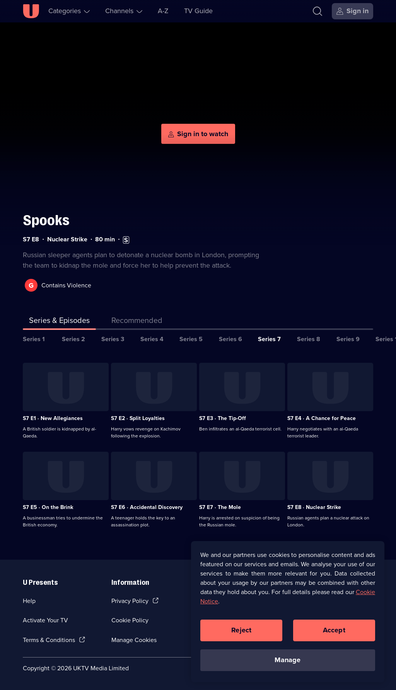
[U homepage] (31, 11)
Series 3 (112, 339)
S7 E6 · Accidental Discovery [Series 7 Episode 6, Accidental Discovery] (147, 507)
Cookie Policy (129, 620)
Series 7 (269, 339)
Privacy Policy (129, 600)
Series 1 (34, 339)
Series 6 (230, 339)
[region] (287, 612)
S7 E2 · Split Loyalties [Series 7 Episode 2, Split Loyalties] (138, 418)
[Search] (317, 11)
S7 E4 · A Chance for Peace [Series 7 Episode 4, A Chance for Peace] (321, 418)
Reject (241, 631)
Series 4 (152, 339)
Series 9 (348, 339)
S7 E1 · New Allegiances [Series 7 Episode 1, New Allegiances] (53, 418)
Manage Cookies (134, 639)
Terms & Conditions (49, 639)
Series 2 (73, 339)
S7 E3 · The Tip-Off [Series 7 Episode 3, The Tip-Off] (222, 418)
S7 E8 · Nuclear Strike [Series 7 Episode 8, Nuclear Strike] (314, 507)
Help (29, 600)
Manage (287, 661)
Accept (334, 631)
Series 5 (191, 339)
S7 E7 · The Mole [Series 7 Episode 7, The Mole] (220, 507)
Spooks (46, 220)
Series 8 (308, 339)
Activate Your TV (45, 620)
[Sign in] (352, 11)
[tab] (137, 321)
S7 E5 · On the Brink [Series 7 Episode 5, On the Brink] (48, 507)
